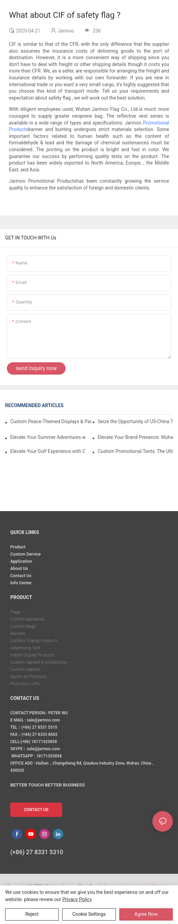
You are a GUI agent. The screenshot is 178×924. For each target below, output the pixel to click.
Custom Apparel (25, 669)
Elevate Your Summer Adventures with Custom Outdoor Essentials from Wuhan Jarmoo (47, 437)
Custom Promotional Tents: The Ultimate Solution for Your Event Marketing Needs (135, 451)
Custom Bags (23, 626)
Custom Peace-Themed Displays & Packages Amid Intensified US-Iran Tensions (51, 421)
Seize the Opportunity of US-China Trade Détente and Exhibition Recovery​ (135, 421)
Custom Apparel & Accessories (38, 662)
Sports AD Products (28, 676)
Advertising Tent (25, 647)
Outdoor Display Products (33, 640)
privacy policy (77, 899)
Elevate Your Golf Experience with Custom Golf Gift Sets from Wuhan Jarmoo (47, 451)
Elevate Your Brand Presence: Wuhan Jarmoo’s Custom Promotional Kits (135, 437)
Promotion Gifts (25, 683)
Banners (18, 633)
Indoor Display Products (32, 655)
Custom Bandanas (27, 619)
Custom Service (25, 554)
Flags (15, 611)
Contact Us (20, 575)
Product (17, 546)
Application (21, 561)
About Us (19, 568)
